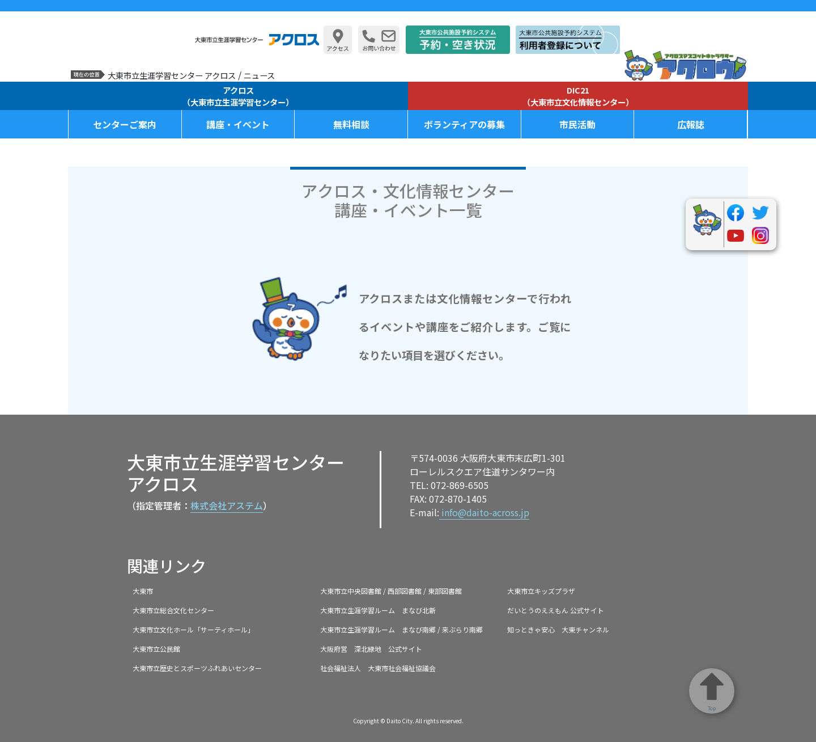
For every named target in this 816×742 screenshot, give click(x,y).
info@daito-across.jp (484, 512)
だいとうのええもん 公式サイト (555, 610)
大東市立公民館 (156, 649)
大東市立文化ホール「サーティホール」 (193, 629)
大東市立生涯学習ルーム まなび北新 (378, 610)
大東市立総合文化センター (173, 610)
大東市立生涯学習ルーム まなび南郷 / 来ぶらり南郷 (401, 629)
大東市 (143, 591)
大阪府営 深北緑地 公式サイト (371, 649)
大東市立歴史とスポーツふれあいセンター (197, 668)
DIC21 (578, 96)
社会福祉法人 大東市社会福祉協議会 (378, 668)
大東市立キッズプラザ (541, 591)
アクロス (238, 96)
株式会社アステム (226, 505)
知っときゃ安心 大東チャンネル (558, 629)
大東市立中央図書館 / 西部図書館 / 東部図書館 (391, 591)
